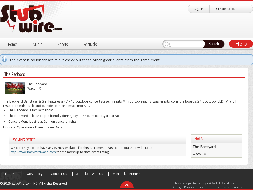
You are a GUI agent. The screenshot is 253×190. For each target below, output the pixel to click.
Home (12, 44)
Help (241, 43)
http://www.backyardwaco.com (33, 152)
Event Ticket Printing (126, 174)
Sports (63, 44)
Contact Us (59, 174)
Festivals (90, 44)
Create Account (227, 8)
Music (37, 44)
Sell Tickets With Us (89, 174)
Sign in (199, 8)
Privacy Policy (32, 174)
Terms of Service (222, 187)
